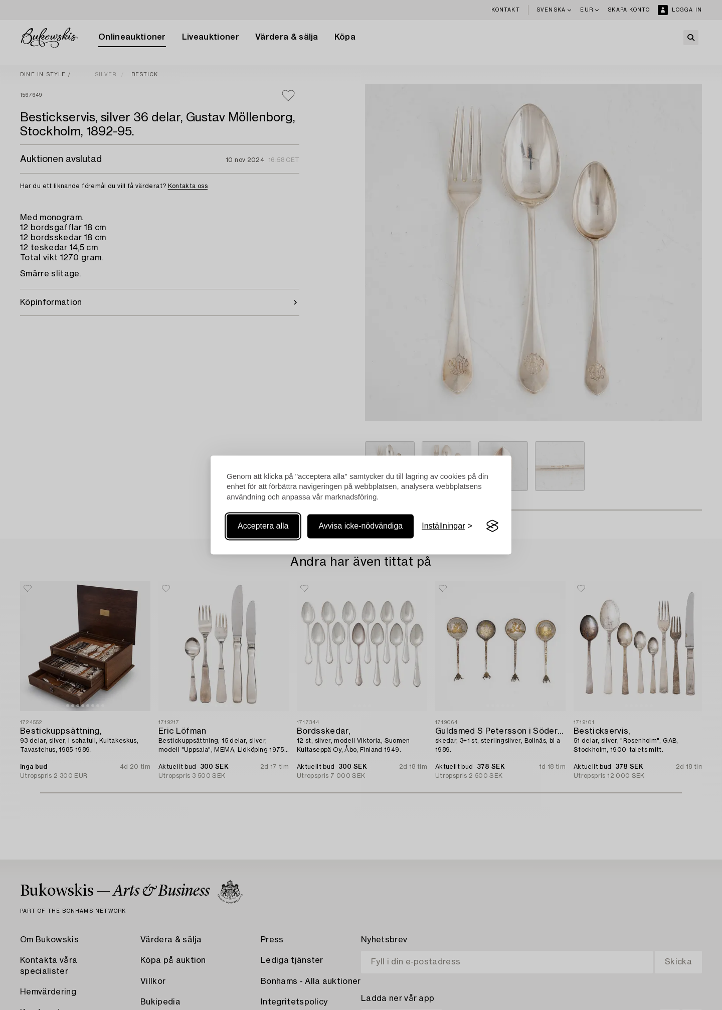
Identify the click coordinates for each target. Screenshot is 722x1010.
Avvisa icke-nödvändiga (360, 526)
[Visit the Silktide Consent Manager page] (492, 526)
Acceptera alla (263, 526)
